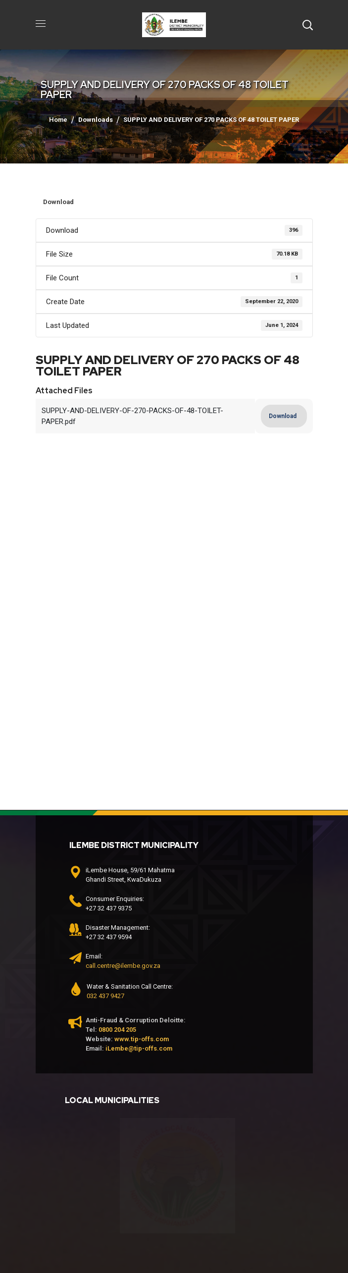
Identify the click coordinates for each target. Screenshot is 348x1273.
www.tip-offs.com (141, 1039)
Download (58, 202)
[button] (307, 25)
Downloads (95, 119)
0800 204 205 (117, 1029)
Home (58, 119)
